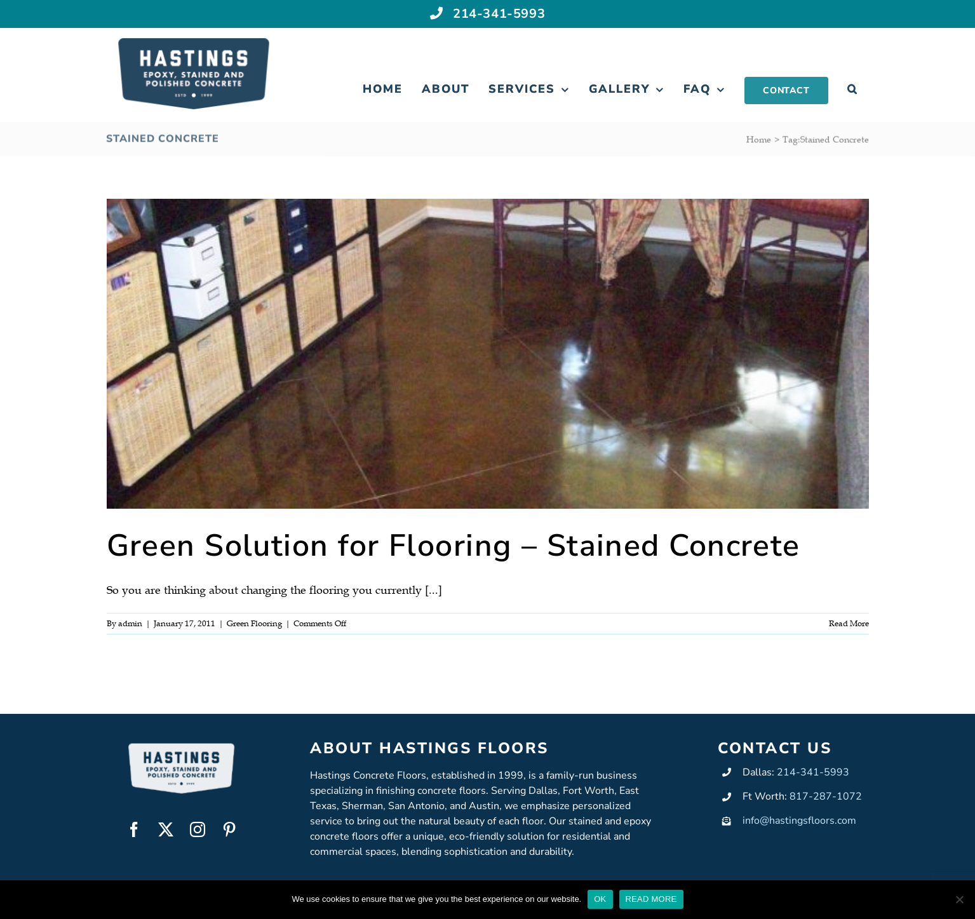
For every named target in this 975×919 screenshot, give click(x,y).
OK (600, 899)
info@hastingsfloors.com (799, 821)
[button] (852, 89)
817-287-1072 (826, 796)
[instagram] (197, 829)
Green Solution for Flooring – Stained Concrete (453, 546)
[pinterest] (229, 829)
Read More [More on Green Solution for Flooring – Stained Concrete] (849, 623)
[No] (959, 899)
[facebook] (134, 829)
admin (130, 623)
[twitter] (165, 829)
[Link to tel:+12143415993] (436, 12)
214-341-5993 (499, 12)
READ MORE (651, 899)
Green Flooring (254, 623)
